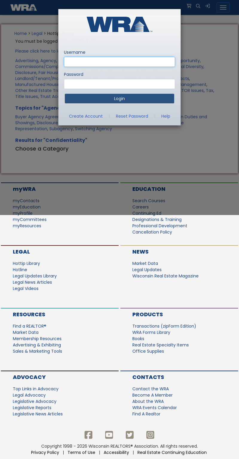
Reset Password (132, 116)
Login (119, 99)
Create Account (86, 116)
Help (165, 116)
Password (73, 74)
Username (74, 52)
